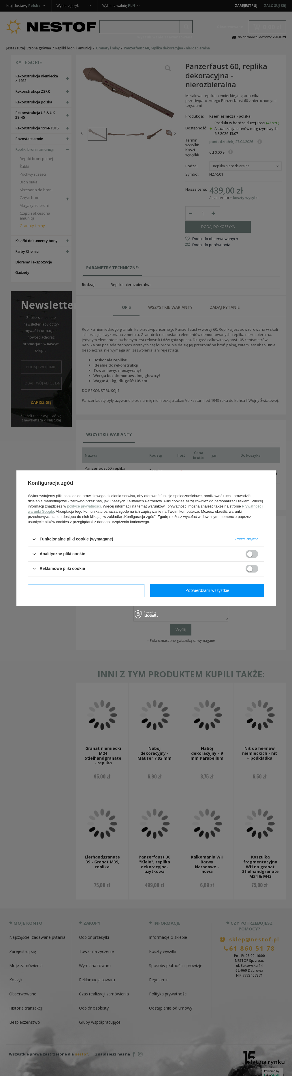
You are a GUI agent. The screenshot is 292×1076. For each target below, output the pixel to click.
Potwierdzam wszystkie (207, 590)
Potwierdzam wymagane (86, 590)
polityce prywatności (84, 506)
